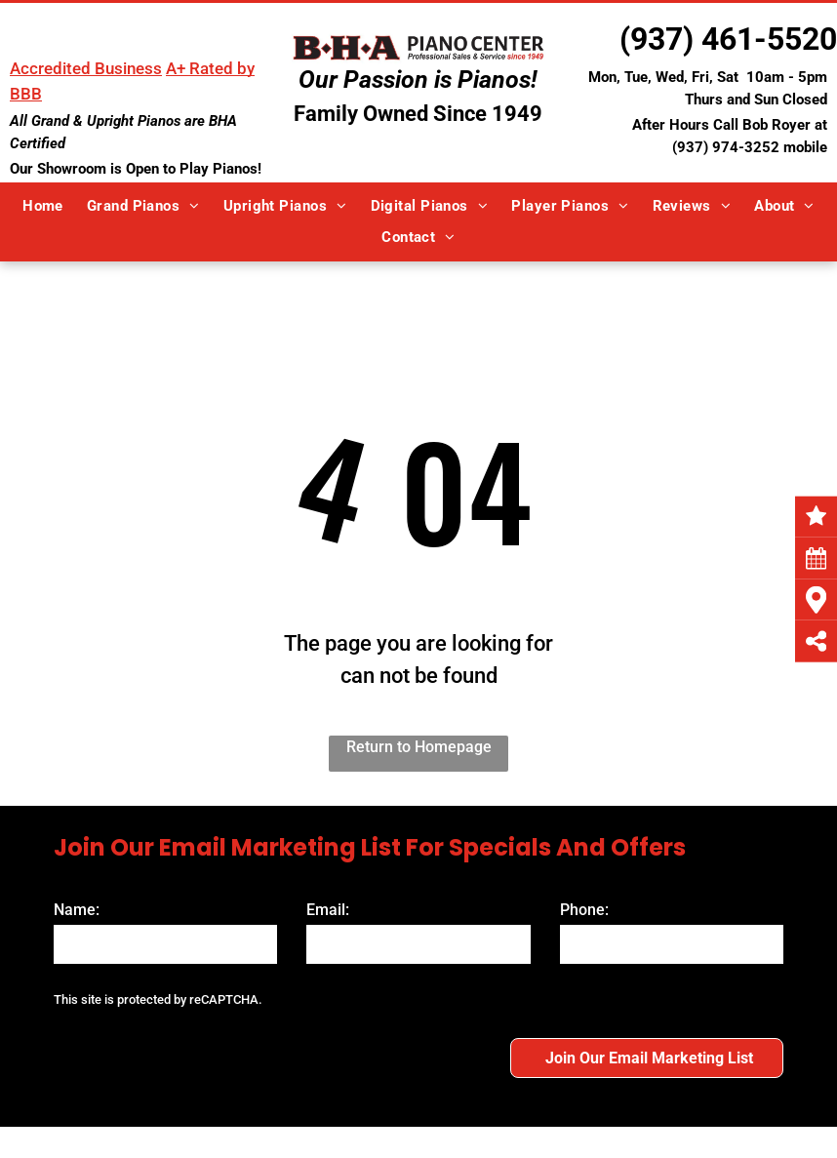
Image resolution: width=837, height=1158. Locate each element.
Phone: (584, 909)
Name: (77, 909)
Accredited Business (86, 68)
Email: (327, 909)
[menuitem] (43, 206)
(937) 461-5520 (728, 39)
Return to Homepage (419, 747)
